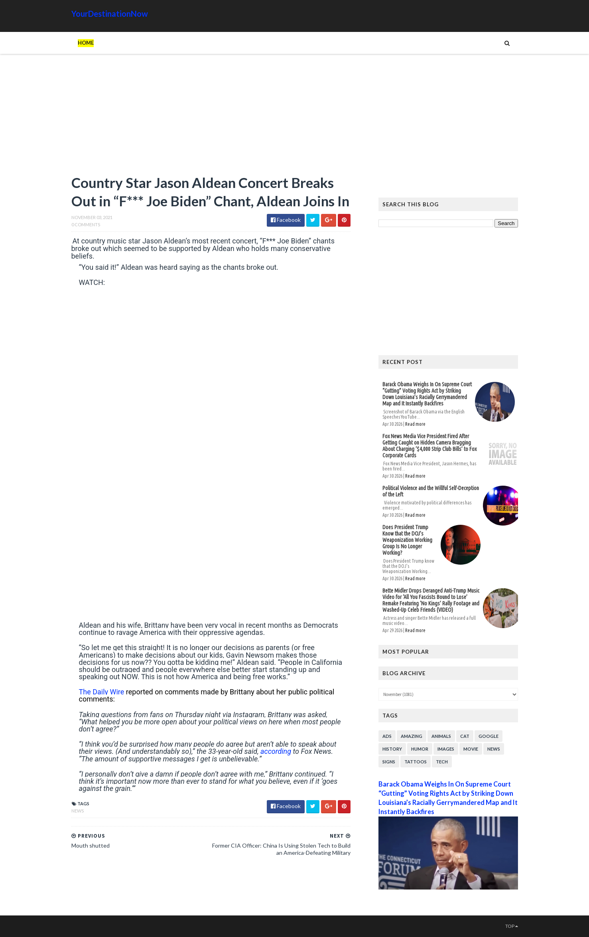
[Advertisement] (211, 118)
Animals (441, 736)
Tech (442, 761)
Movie (470, 748)
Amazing (411, 736)
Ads (387, 736)
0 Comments (85, 224)
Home (86, 43)
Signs (388, 761)
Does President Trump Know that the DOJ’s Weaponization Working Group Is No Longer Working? (407, 540)
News (77, 810)
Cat (464, 736)
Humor (419, 748)
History (392, 748)
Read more (415, 424)
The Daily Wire (101, 692)
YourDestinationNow (109, 13)
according (275, 751)
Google (488, 736)
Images (445, 748)
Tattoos (415, 761)
